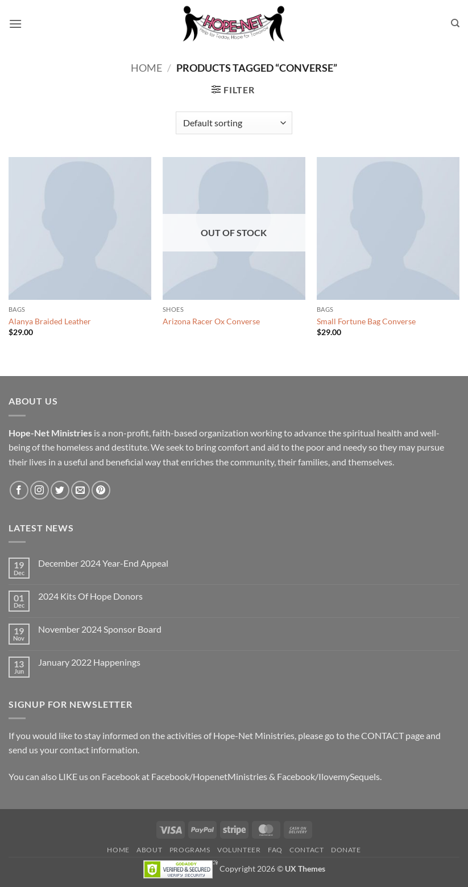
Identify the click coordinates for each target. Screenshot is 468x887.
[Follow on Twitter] (60, 490)
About (149, 849)
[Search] (455, 23)
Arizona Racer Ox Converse (211, 321)
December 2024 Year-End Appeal (103, 563)
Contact (306, 849)
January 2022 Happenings (89, 662)
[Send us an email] (80, 490)
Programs (189, 849)
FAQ (275, 849)
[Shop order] (234, 123)
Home (146, 67)
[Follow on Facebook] (19, 490)
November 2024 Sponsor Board (99, 629)
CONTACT (382, 735)
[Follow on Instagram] (39, 490)
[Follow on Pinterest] (101, 490)
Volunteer (239, 849)
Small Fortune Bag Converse (366, 321)
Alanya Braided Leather (50, 321)
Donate (346, 849)
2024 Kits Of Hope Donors (90, 596)
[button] (15, 24)
